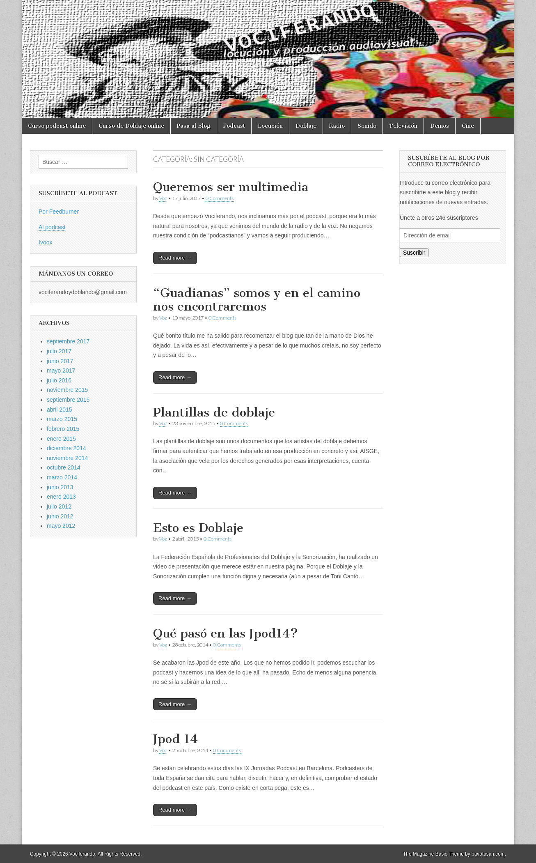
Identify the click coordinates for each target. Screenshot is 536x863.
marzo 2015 (62, 419)
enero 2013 (61, 496)
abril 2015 (59, 409)
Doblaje (305, 125)
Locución (270, 125)
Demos (439, 125)
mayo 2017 (61, 370)
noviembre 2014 (67, 458)
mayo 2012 (61, 525)
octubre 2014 (63, 467)
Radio (337, 125)
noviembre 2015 (67, 390)
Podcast (234, 125)
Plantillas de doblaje (214, 412)
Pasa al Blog (194, 125)
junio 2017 (60, 361)
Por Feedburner (59, 211)
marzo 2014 (62, 477)
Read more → (175, 258)
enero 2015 (61, 438)
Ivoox (45, 242)
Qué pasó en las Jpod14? (225, 633)
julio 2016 (59, 380)
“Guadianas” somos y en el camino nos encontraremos (256, 299)
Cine (468, 125)
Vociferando (82, 854)
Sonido (366, 125)
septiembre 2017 (68, 341)
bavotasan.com (488, 854)
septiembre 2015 (68, 399)
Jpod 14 (175, 739)
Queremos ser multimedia (230, 187)
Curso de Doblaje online (131, 125)
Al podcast (52, 227)
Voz (163, 198)
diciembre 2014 (66, 448)
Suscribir (414, 252)
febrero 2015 (63, 429)
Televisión (403, 125)
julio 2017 (59, 351)
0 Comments (220, 198)
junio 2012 (60, 516)
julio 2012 (59, 506)
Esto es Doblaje (198, 527)
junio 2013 (60, 487)
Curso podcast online (57, 125)
